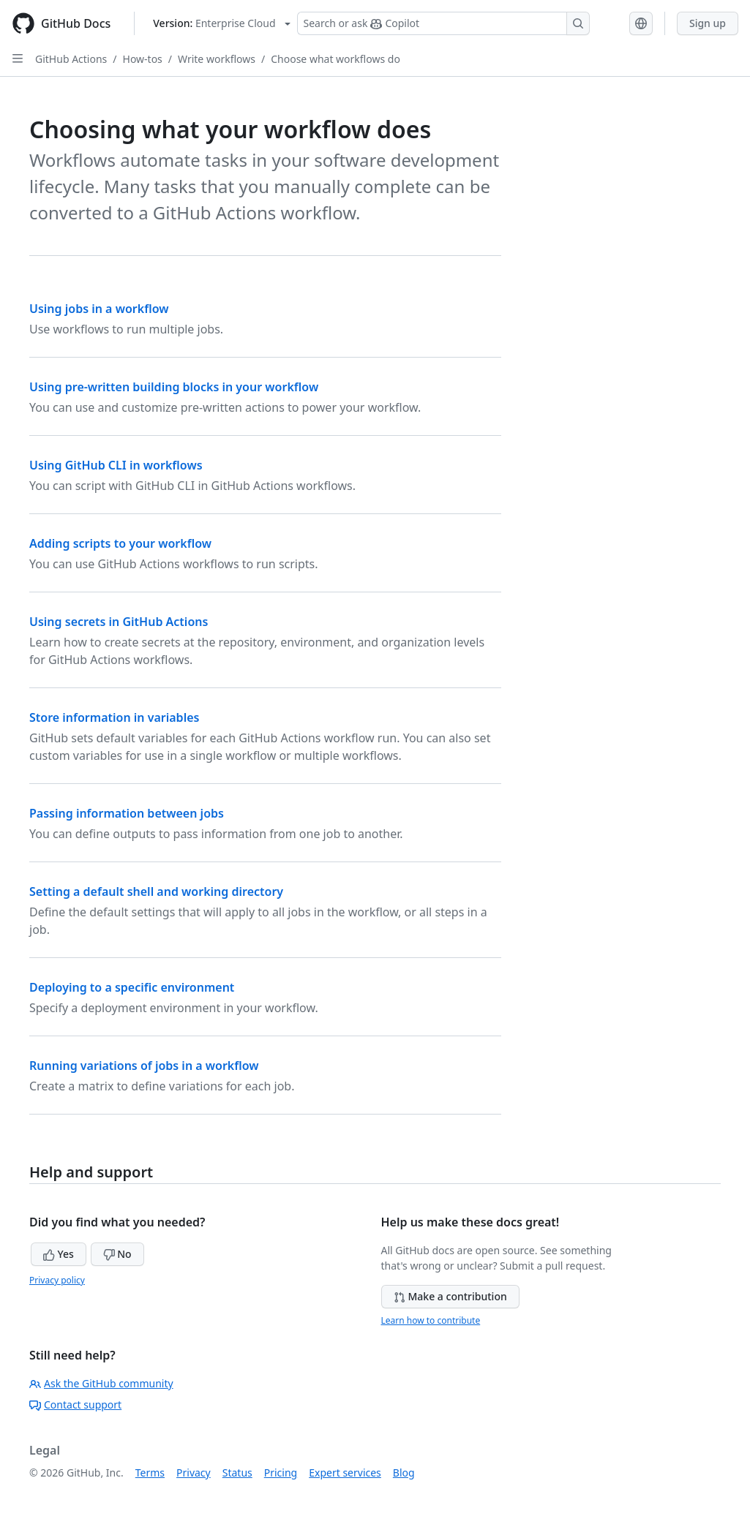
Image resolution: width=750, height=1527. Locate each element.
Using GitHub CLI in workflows (116, 465)
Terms (150, 1472)
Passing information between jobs (126, 813)
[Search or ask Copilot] (443, 23)
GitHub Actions (71, 59)
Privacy (193, 1472)
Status (237, 1472)
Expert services (345, 1472)
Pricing (280, 1472)
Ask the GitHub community (101, 1383)
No (117, 1254)
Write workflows (216, 59)
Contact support (75, 1404)
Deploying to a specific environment (131, 987)
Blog (404, 1472)
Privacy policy (57, 1280)
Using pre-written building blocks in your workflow (173, 387)
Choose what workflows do (335, 59)
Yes (58, 1254)
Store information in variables (114, 717)
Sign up (707, 23)
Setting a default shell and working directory (156, 891)
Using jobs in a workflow (99, 309)
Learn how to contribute (431, 1320)
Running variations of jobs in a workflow (144, 1065)
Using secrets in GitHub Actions (118, 622)
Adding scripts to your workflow (120, 543)
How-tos (142, 59)
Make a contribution (450, 1296)
